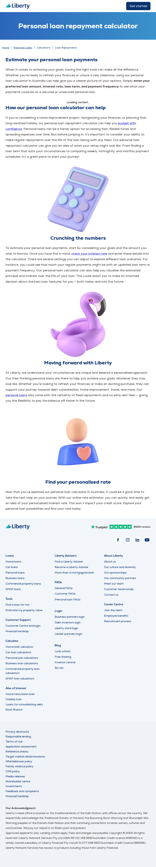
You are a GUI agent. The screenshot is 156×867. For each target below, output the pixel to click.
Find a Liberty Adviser (69, 561)
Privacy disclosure (17, 731)
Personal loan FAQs (67, 599)
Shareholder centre (18, 781)
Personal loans (15, 572)
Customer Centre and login (23, 626)
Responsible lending (18, 736)
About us (110, 561)
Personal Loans (23, 47)
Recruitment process (117, 621)
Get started (138, 6)
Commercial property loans (23, 583)
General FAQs (64, 588)
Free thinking (63, 657)
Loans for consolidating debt (24, 704)
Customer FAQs (65, 593)
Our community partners (120, 578)
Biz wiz (59, 668)
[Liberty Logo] (18, 6)
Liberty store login (66, 628)
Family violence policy (19, 766)
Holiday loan (14, 699)
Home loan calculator (19, 647)
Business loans (15, 578)
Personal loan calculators (22, 658)
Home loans (13, 561)
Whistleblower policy (19, 761)
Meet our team (114, 583)
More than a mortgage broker (74, 572)
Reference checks (17, 751)
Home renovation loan (20, 694)
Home (5, 47)
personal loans (16, 395)
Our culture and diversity (120, 567)
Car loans (12, 567)
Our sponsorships (115, 572)
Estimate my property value (24, 610)
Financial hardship (17, 631)
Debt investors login (68, 622)
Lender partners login (68, 634)
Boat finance (14, 709)
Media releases (15, 776)
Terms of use (14, 741)
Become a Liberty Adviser (71, 567)
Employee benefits (116, 616)
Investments (14, 786)
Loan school (62, 651)
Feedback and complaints (22, 791)
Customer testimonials (119, 589)
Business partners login (70, 617)
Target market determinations (25, 756)
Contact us (111, 594)
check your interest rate (89, 254)
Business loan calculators (22, 663)
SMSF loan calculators (20, 678)
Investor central (65, 662)
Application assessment (21, 746)
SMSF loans (13, 589)
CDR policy (13, 771)
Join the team (113, 610)
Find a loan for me (17, 604)
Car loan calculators (18, 652)
